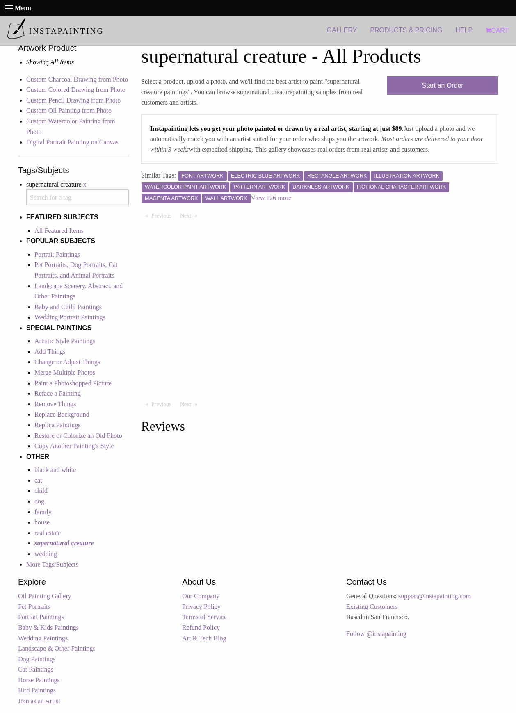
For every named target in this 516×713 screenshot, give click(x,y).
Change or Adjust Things (67, 361)
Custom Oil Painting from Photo (69, 110)
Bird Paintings (37, 690)
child (41, 490)
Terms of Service (204, 616)
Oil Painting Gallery (44, 595)
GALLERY (342, 30)
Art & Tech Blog (204, 638)
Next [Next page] (190, 215)
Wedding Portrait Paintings (69, 317)
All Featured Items (59, 230)
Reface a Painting (57, 393)
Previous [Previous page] (163, 215)
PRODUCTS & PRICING (406, 30)
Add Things (50, 351)
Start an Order (442, 85)
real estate (47, 532)
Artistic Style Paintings (64, 340)
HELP (464, 30)
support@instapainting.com (434, 595)
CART (497, 30)
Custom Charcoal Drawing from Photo (77, 79)
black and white (55, 469)
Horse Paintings (39, 680)
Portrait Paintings (57, 254)
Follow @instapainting (376, 633)
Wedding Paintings (43, 638)
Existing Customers (372, 606)
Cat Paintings (35, 669)
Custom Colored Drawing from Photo (76, 89)
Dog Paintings (36, 659)
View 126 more (271, 197)
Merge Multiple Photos (64, 372)
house (42, 522)
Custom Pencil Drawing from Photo (73, 100)
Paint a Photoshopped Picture (73, 383)
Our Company (200, 595)
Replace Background (61, 414)
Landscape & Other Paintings (57, 648)
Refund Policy (201, 627)
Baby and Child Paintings (68, 306)
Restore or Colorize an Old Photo (78, 435)
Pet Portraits (34, 606)
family (43, 511)
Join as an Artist (39, 700)
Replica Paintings (57, 424)
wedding (45, 553)
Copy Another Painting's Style (74, 445)
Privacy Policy (201, 606)
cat (38, 480)
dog (39, 501)
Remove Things (55, 404)
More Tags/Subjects (52, 564)
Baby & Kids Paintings (48, 627)
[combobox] (77, 197)
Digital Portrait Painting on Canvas (72, 142)
